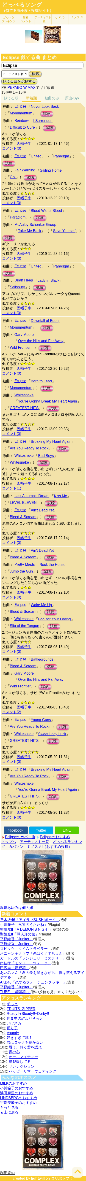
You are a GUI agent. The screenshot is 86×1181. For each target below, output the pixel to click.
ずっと (12, 1004)
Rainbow (21, 120)
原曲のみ (72, 98)
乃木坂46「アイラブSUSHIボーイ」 (29, 920)
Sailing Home (51, 170)
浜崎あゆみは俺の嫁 (16, 908)
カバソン (60, 17)
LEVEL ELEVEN (23, 503)
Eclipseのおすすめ (55, 837)
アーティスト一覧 (34, 842)
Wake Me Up (41, 605)
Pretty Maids (24, 564)
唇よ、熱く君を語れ (25, 1047)
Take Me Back (29, 231)
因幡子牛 (24, 144)
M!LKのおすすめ (13, 1083)
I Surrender (42, 121)
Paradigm (61, 156)
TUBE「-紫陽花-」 (15, 992)
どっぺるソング (22, 5)
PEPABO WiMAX (21, 87)
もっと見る (9, 1107)
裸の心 (14, 1052)
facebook (15, 830)
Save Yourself (64, 231)
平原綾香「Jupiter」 (16, 939)
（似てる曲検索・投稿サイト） (27, 11)
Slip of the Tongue (24, 626)
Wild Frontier (20, 347)
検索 (35, 74)
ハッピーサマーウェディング (32, 1071)
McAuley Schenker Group (35, 225)
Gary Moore (24, 335)
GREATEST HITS (24, 408)
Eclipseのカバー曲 (20, 837)
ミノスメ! (77, 17)
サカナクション (21, 1066)
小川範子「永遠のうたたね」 (24, 925)
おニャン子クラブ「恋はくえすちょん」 (33, 953)
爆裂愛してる (20, 1062)
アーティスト (43, 19)
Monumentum (21, 113)
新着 (25, 19)
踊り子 (12, 1028)
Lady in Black (48, 280)
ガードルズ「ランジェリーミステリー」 (33, 958)
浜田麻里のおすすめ (16, 1093)
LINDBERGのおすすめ (18, 1098)
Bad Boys (46, 456)
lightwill (38, 1178)
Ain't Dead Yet (42, 510)
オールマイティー (23, 1057)
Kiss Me (60, 496)
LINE (67, 830)
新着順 (31, 98)
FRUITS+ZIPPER (21, 1009)
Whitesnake (24, 395)
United (36, 156)
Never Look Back (45, 106)
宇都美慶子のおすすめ (18, 1103)
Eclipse (20, 106)
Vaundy (13, 1033)
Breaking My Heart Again (51, 441)
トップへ (8, 842)
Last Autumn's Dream (31, 496)
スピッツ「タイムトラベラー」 (25, 949)
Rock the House (52, 565)
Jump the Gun (21, 571)
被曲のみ (51, 98)
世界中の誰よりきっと (25, 1018)
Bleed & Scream (23, 517)
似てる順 (11, 98)
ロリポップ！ (62, 1178)
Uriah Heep (23, 280)
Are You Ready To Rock (29, 448)
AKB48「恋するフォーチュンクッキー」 (33, 982)
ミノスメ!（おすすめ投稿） (49, 847)
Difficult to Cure (22, 127)
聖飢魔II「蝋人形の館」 (19, 934)
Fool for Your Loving (54, 619)
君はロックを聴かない (25, 1042)
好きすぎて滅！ (19, 1038)
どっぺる (8, 19)
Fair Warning (24, 170)
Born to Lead (41, 381)
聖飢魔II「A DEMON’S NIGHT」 (26, 929)
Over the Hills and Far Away (41, 341)
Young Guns (41, 720)
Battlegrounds (42, 659)
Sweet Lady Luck (52, 734)
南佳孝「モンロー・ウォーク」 (25, 963)
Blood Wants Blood (46, 211)
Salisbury (17, 287)
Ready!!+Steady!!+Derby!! (28, 1014)
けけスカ (14, 1023)
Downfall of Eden (44, 321)
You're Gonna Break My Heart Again (47, 401)
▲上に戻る (9, 1112)
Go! (13, 177)
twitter (41, 830)
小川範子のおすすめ (16, 1088)
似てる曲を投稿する (19, 81)
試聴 (46, 114)
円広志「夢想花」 (14, 968)
